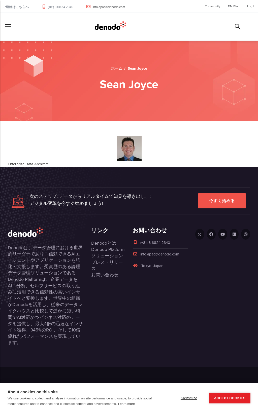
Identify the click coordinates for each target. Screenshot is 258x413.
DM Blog (234, 6)
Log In (251, 6)
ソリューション (107, 255)
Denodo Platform (108, 249)
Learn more (126, 404)
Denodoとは (103, 243)
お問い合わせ (104, 275)
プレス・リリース (107, 265)
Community (212, 6)
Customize (189, 398)
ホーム (116, 68)
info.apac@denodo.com (108, 7)
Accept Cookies (229, 398)
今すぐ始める (222, 201)
